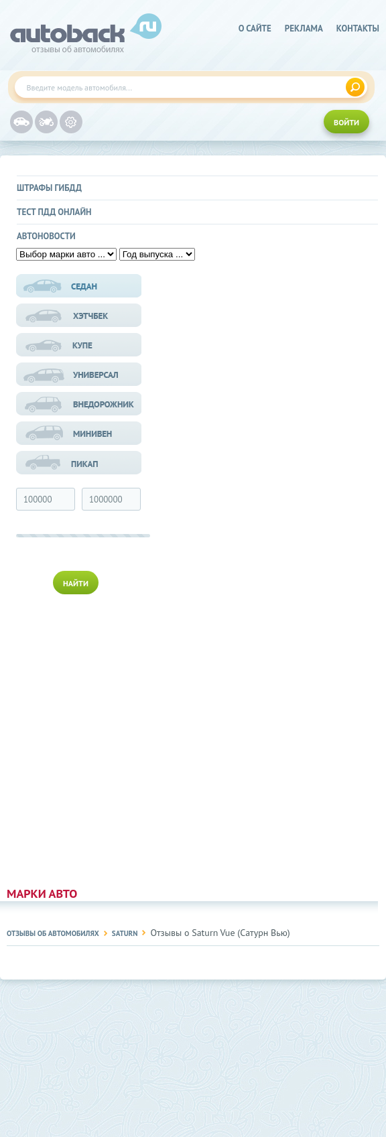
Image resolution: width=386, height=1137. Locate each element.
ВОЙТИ (346, 122)
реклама (304, 28)
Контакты (357, 28)
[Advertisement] (79, 738)
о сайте (255, 28)
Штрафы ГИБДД (49, 188)
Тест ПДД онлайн (54, 212)
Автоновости (46, 236)
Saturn (125, 933)
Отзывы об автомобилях (53, 933)
